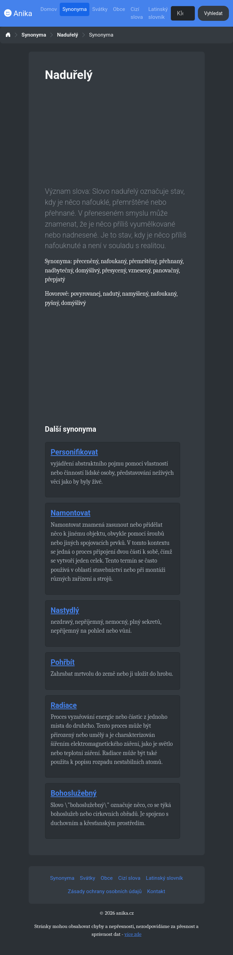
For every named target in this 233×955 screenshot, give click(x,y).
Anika (18, 13)
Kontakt (156, 891)
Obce (119, 9)
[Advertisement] (116, 132)
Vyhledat (213, 13)
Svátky (99, 9)
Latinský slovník (158, 13)
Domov (48, 9)
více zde (133, 934)
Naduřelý (67, 35)
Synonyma (74, 9)
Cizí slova (137, 13)
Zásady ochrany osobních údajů (105, 891)
